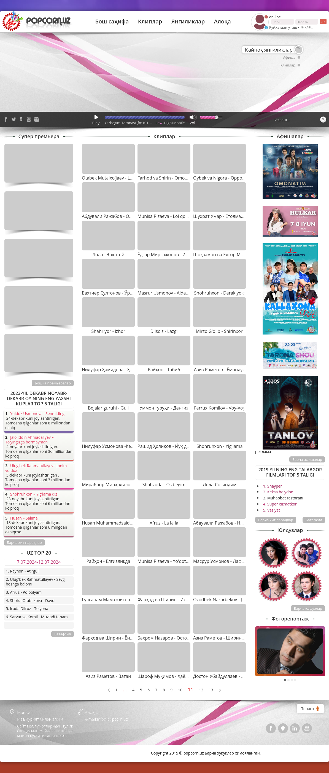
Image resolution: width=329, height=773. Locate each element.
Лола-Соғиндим (219, 485)
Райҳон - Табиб (164, 370)
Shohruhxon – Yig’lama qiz (33, 494)
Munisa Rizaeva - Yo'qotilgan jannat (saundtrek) (185, 561)
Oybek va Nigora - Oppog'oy (221, 178)
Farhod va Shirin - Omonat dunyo (171, 178)
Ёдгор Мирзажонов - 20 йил (167, 255)
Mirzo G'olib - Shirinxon (219, 331)
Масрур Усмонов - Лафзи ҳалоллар (230, 561)
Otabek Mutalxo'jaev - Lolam (111, 178)
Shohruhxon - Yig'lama (219, 446)
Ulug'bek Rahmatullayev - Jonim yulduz (36, 468)
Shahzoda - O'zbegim (163, 485)
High (168, 122)
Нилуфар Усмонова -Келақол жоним (120, 446)
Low (159, 122)
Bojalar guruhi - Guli (108, 408)
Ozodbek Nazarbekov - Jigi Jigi (223, 600)
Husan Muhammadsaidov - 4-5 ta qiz (119, 523)
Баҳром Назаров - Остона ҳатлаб (172, 638)
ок (323, 21)
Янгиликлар (188, 21)
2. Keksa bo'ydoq (278, 491)
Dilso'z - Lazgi (164, 331)
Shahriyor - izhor (108, 331)
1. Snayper (272, 486)
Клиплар (150, 21)
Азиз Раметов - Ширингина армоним (233, 638)
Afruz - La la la (164, 523)
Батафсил (314, 519)
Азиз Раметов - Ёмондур (219, 370)
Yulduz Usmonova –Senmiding (37, 413)
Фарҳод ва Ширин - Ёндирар (112, 638)
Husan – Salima (23, 518)
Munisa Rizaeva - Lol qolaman (167, 216)
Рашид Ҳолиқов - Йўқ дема (166, 446)
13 (211, 690)
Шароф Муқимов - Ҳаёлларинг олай (176, 676)
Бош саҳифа (112, 21)
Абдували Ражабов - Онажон (112, 216)
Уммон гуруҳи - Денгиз (163, 408)
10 (180, 690)
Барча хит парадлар (275, 519)
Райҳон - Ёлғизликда (108, 561)
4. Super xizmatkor (280, 504)
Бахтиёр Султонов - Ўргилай (112, 293)
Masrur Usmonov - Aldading (166, 293)
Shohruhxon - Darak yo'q (219, 293)
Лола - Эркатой (108, 255)
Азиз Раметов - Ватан (108, 676)
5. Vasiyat (271, 510)
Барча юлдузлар (308, 608)
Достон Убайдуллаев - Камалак (226, 676)
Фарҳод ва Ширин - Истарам (168, 600)
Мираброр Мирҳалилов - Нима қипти (122, 485)
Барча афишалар (307, 459)
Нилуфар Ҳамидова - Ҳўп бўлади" (117, 370)
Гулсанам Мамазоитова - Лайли (116, 600)
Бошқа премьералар (53, 383)
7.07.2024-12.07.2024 (39, 562)
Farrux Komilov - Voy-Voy (219, 408)
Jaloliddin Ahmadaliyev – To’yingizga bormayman (29, 440)
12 (201, 690)
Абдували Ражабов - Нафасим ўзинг (231, 523)
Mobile (179, 122)
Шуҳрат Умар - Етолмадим (221, 216)
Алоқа (222, 21)
